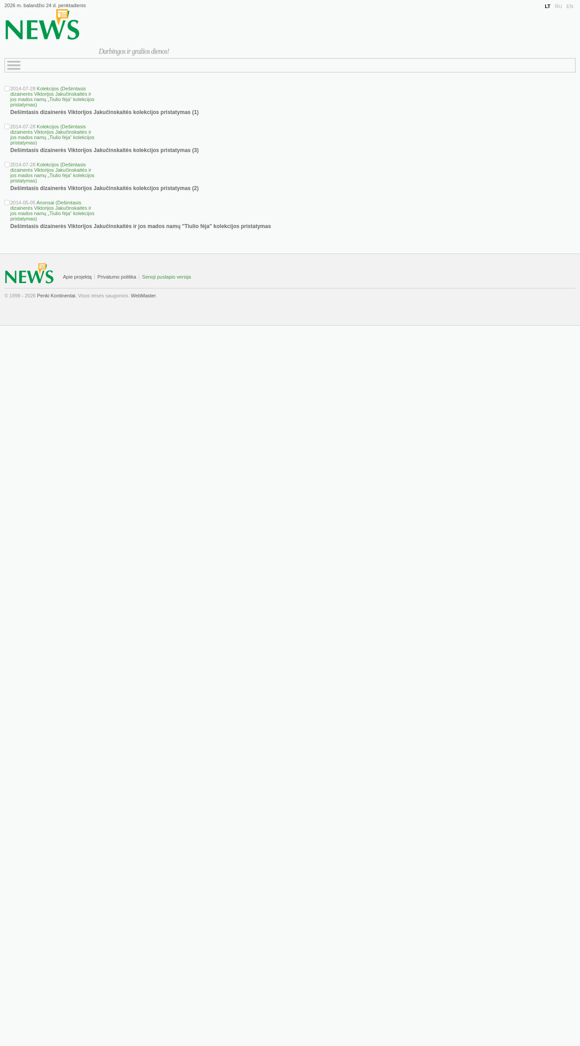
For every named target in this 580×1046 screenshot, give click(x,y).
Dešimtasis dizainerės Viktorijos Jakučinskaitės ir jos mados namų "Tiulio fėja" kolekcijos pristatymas (140, 226)
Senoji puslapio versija (166, 276)
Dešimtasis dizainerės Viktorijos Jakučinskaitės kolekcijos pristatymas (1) (104, 112)
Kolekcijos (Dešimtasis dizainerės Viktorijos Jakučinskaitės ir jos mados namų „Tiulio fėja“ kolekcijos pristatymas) (52, 96)
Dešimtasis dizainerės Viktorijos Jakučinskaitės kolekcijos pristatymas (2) (104, 188)
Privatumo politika (116, 276)
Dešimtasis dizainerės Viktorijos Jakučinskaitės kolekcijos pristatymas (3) (104, 150)
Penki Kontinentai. (57, 295)
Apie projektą (77, 276)
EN (570, 6)
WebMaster (143, 295)
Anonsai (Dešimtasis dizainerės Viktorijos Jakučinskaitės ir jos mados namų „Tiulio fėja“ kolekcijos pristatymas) (52, 210)
